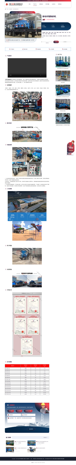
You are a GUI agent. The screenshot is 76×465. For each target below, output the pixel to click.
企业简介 (53, 4)
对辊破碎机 (59, 458)
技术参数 (64, 49)
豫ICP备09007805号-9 (49, 458)
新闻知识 (41, 4)
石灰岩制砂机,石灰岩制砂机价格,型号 (62, 96)
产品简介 (11, 49)
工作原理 (51, 49)
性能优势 (38, 49)
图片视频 (47, 4)
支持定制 (64, 41)
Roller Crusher (39, 462)
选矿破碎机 (63, 82)
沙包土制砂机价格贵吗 (40, 448)
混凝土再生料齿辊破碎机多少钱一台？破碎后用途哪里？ (42, 442)
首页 (29, 4)
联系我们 (60, 4)
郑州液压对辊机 (63, 110)
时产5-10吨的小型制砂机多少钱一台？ (20, 449)
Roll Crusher (36, 462)
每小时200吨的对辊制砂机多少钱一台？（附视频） (20, 442)
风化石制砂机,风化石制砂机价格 (62, 68)
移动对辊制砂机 (8, 79)
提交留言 (31, 429)
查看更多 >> (46, 437)
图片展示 (24, 49)
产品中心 (35, 4)
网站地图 (62, 458)
